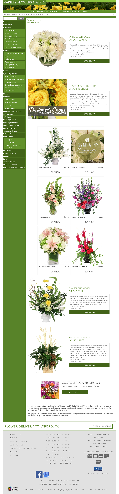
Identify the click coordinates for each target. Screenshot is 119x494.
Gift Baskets (8, 114)
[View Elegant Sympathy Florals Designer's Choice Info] (48, 99)
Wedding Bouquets (10, 123)
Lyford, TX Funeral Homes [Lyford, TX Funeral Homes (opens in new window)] (50, 480)
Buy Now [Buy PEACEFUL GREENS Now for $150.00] (55, 222)
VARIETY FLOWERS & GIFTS (24, 2)
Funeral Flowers (10, 77)
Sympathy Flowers (10, 74)
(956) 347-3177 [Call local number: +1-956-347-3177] (46, 14)
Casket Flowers (10, 82)
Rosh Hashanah (10, 62)
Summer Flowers (11, 102)
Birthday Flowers (11, 36)
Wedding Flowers (9, 120)
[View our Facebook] (39, 478)
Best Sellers (7, 25)
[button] (98, 469)
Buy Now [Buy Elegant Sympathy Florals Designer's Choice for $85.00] (89, 113)
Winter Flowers (10, 108)
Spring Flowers (10, 100)
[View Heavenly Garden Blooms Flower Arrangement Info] (54, 246)
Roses (5, 71)
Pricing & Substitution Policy (14, 167)
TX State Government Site (69, 484)
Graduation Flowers (12, 44)
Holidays (6, 51)
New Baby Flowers (11, 39)
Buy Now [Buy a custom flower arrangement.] (75, 392)
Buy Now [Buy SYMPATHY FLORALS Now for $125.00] (89, 172)
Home (5, 22)
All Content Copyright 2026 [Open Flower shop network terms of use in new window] (38, 489)
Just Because (9, 30)
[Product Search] (10, 18)
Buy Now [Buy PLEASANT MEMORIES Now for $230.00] (89, 222)
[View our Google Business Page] (46, 478)
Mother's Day (10, 56)
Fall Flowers (9, 105)
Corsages (8, 140)
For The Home (10, 91)
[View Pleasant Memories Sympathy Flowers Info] (87, 196)
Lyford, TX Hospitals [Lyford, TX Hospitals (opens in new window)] (71, 480)
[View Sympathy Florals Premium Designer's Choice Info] (87, 146)
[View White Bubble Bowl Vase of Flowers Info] (48, 48)
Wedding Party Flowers (11, 125)
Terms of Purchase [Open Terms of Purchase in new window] (96, 489)
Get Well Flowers (11, 42)
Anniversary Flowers (12, 33)
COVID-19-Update (10, 165)
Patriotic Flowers (9, 134)
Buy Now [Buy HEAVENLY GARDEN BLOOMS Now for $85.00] (55, 272)
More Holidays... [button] (10, 68)
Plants (5, 94)
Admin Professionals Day (14, 53)
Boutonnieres (10, 142)
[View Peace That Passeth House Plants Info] (48, 351)
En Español (7, 151)
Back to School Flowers (13, 47)
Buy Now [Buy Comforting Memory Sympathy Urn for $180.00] (89, 312)
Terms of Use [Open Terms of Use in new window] (66, 491)
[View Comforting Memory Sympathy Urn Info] (48, 300)
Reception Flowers (10, 128)
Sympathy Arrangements (13, 85)
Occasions (7, 27)
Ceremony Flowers (10, 131)
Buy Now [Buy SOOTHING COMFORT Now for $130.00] (55, 172)
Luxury (5, 159)
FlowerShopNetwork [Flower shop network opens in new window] (61, 489)
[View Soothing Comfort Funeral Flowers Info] (54, 146)
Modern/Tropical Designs (12, 111)
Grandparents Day (11, 65)
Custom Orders (9, 162)
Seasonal (6, 97)
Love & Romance (9, 153)
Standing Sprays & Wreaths (14, 79)
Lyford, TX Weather (47, 484)
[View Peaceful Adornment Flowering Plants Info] (87, 246)
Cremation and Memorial (14, 88)
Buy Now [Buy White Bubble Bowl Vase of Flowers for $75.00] (89, 60)
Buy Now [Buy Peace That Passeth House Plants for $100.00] (89, 365)
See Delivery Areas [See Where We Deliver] (100, 426)
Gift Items (7, 117)
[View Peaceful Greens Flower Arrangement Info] (54, 196)
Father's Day (9, 59)
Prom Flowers (8, 137)
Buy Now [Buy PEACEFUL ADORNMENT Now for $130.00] (89, 272)
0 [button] (114, 14)
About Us (6, 156)
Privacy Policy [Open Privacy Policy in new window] (79, 489)
